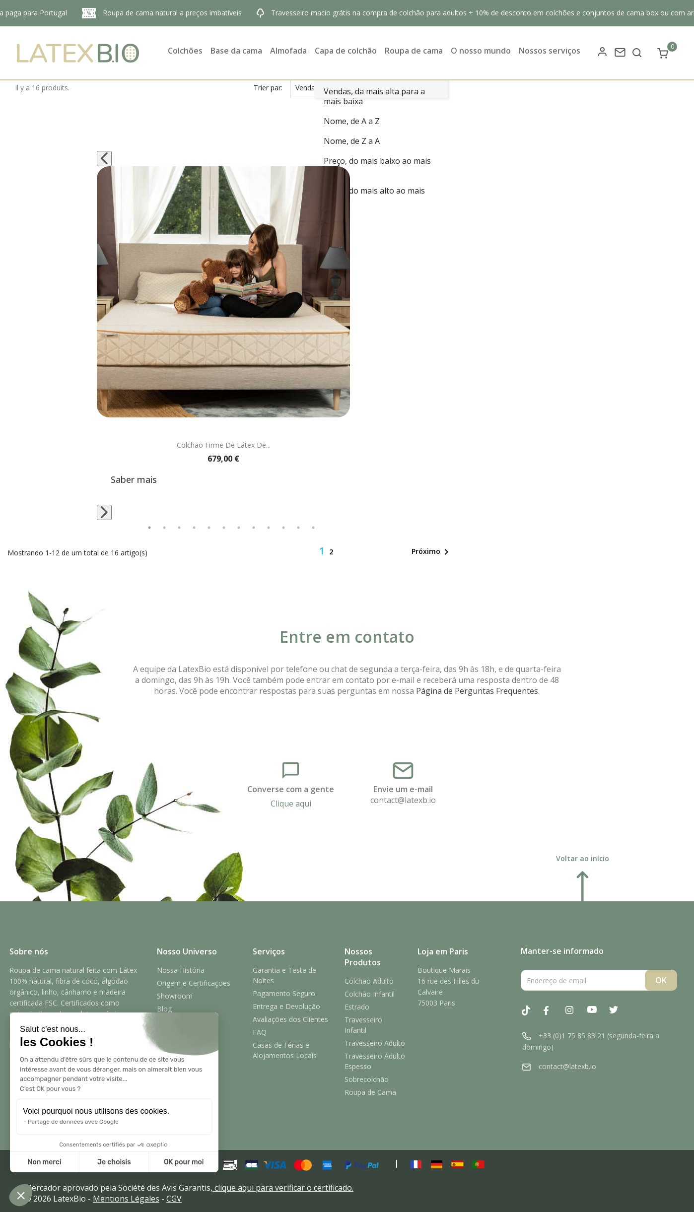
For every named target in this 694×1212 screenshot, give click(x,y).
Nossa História (181, 970)
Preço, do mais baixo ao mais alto (377, 165)
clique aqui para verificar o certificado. (283, 1187)
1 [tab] (149, 528)
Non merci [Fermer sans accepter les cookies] (44, 1162)
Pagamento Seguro (284, 993)
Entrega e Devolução (286, 1006)
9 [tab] (269, 528)
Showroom (175, 996)
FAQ (260, 1032)
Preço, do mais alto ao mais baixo (374, 195)
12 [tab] (313, 528)
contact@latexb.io (403, 800)
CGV (174, 1198)
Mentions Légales (126, 1198)
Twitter (619, 1016)
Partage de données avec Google (73, 1121)
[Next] (104, 512)
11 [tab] (298, 528)
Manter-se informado (562, 951)
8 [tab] (254, 528)
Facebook (553, 1016)
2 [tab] (164, 528)
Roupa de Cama (370, 1092)
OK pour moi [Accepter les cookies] (184, 1162)
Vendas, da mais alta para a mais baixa (374, 96)
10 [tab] (283, 528)
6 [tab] (224, 528)
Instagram (575, 1016)
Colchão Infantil (370, 994)
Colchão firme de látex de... (224, 445)
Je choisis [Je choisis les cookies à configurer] (114, 1162)
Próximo (432, 552)
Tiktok (532, 1015)
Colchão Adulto (369, 981)
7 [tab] (239, 528)
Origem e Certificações (193, 983)
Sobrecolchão (367, 1079)
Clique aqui (291, 803)
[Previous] (104, 158)
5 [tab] (209, 528)
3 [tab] (179, 528)
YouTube (597, 1016)
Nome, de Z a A (352, 140)
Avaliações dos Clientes (290, 1019)
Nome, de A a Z (352, 121)
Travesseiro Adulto (375, 1043)
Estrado (357, 1006)
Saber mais (134, 479)
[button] (21, 1195)
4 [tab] (194, 528)
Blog (164, 1008)
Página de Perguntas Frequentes (477, 690)
